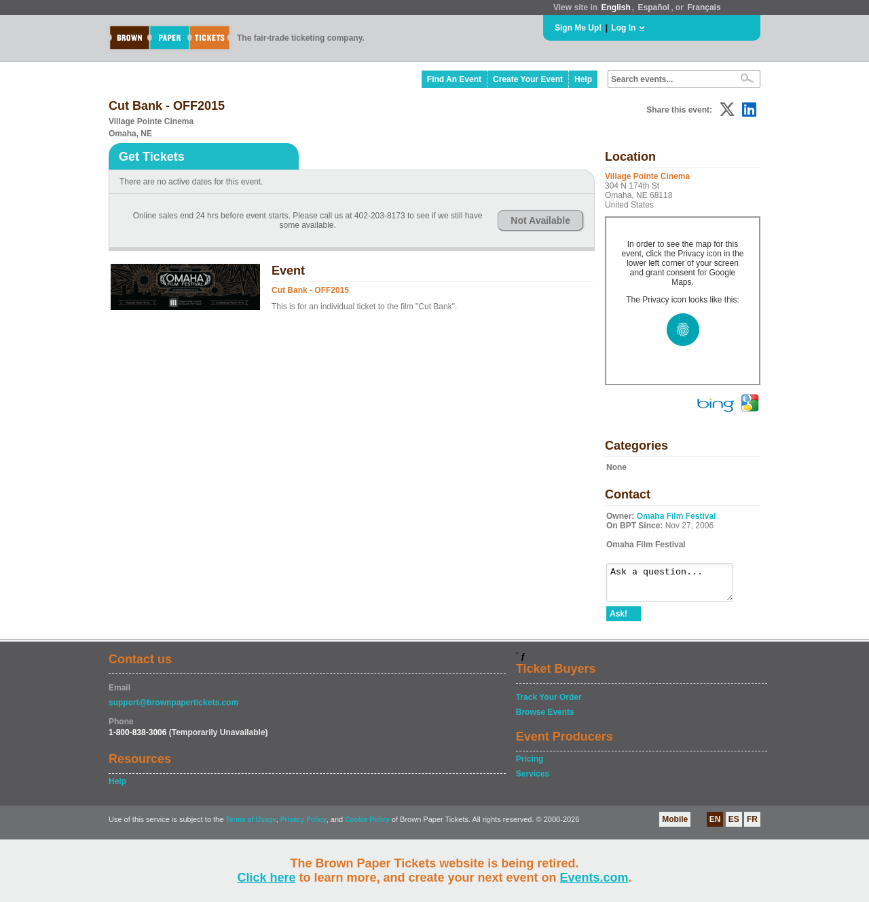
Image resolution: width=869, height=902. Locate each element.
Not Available (540, 220)
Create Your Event (528, 79)
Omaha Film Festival (676, 516)
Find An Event (454, 79)
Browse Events (545, 718)
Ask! (618, 620)
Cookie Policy (367, 825)
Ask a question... (676, 585)
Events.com (594, 877)
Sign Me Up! (578, 28)
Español (654, 7)
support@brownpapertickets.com (173, 708)
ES (733, 825)
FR (752, 825)
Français (703, 7)
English (615, 7)
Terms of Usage (250, 825)
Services (532, 780)
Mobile (675, 825)
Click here (266, 877)
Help (583, 79)
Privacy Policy (303, 825)
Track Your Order (549, 703)
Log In (623, 28)
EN (715, 825)
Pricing (530, 765)
